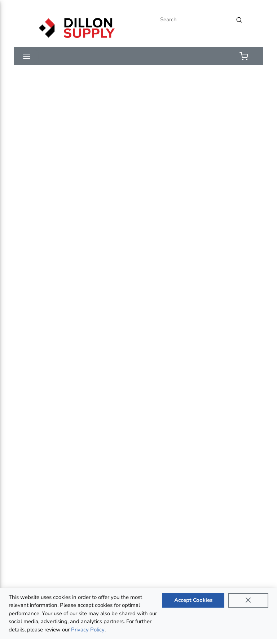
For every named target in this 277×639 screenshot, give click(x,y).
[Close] (248, 600)
